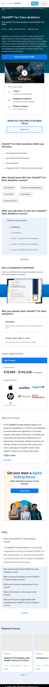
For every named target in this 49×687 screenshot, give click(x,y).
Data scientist (9, 360)
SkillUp (9, 8)
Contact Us (24, 129)
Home (4, 8)
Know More (24, 491)
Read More (7, 460)
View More (24, 259)
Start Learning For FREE (24, 57)
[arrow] (24, 220)
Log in (43, 3)
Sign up (34, 3)
